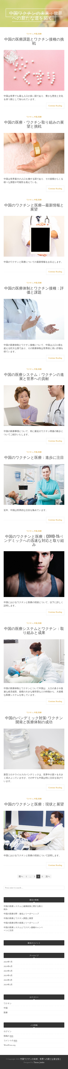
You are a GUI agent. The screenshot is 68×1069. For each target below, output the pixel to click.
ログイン (7, 1031)
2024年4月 (8, 975)
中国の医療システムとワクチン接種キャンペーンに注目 (23, 929)
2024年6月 (8, 966)
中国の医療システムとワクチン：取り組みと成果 (34, 630)
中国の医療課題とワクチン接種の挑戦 (34, 41)
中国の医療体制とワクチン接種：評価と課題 (34, 290)
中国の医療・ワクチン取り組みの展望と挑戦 (34, 124)
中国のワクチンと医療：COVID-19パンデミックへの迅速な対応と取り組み (34, 540)
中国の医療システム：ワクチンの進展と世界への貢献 (34, 376)
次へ (48, 876)
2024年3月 (8, 980)
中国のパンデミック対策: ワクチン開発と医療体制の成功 (34, 719)
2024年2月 (8, 984)
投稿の (8, 1036)
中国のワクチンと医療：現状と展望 (34, 804)
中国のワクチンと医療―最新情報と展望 (34, 207)
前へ (21, 876)
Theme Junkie (39, 1062)
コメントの (10, 1040)
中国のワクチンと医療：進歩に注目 (34, 457)
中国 (35, 34)
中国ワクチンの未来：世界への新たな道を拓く (40, 1059)
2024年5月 (8, 971)
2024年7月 (8, 962)
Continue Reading (55, 105)
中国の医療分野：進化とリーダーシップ (21, 914)
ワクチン (29, 34)
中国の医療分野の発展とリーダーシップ (21, 923)
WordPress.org (9, 1045)
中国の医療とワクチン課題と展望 (18, 918)
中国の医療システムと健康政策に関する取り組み (23, 908)
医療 (40, 34)
